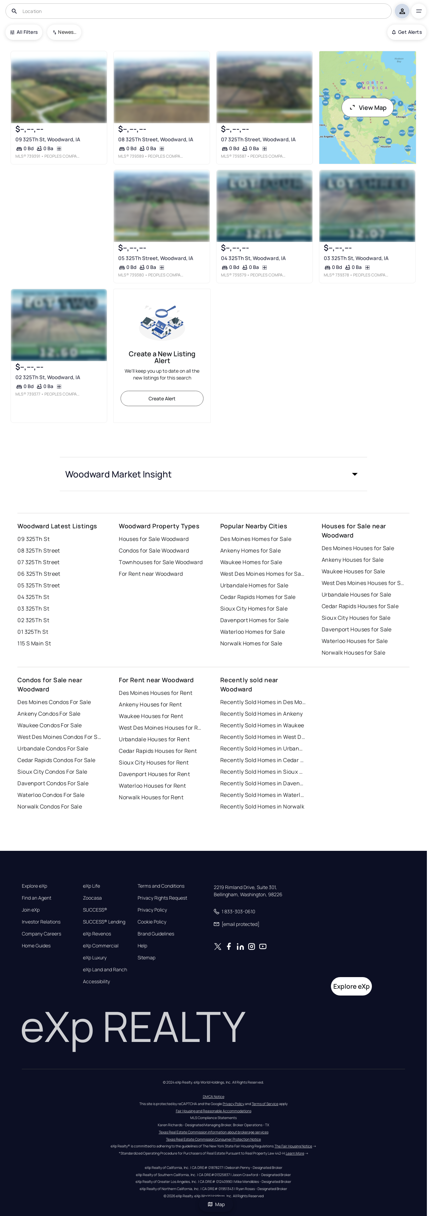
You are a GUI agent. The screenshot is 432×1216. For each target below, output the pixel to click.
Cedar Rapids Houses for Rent (158, 751)
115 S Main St (34, 643)
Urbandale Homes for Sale (254, 585)
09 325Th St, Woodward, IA (47, 139)
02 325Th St (33, 620)
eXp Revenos (97, 933)
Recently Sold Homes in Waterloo (263, 795)
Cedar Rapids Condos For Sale (56, 760)
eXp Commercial (101, 945)
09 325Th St (33, 539)
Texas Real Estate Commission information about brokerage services (213, 1132)
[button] (213, 474)
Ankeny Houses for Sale (353, 559)
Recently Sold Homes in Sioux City (263, 771)
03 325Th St (33, 608)
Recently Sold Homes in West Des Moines (263, 737)
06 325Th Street (38, 573)
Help (142, 945)
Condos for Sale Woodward (154, 550)
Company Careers (41, 933)
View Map (368, 107)
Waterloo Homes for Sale (252, 631)
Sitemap (146, 957)
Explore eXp (34, 886)
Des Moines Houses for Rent (155, 693)
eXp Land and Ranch (105, 969)
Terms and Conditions (161, 886)
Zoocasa (92, 898)
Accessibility (96, 981)
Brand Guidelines (156, 933)
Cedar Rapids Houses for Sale (360, 606)
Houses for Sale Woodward (154, 539)
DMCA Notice (213, 1096)
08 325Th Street (38, 550)
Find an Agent (36, 898)
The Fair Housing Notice (293, 1146)
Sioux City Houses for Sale (356, 617)
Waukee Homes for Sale (251, 562)
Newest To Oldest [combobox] (67, 32)
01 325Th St (32, 631)
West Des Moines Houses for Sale (364, 583)
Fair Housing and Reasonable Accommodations (213, 1110)
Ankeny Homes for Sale (250, 550)
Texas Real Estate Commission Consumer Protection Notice (213, 1139)
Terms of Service (265, 1103)
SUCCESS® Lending (104, 921)
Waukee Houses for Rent (151, 716)
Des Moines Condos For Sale (54, 702)
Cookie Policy (152, 921)
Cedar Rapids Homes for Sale (258, 597)
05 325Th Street (38, 585)
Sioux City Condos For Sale (52, 771)
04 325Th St (33, 597)
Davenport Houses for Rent (154, 774)
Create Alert (162, 398)
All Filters (24, 32)
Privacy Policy (152, 909)
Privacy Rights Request (162, 898)
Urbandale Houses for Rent (154, 739)
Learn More (295, 1153)
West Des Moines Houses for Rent (161, 727)
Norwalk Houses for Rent (151, 797)
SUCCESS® (95, 909)
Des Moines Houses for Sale (358, 548)
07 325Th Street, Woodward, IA (258, 139)
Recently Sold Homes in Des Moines (263, 702)
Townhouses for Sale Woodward (161, 562)
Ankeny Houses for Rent (150, 704)
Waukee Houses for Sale (353, 571)
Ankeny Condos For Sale (49, 713)
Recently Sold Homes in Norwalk (262, 806)
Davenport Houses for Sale (357, 629)
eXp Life (91, 886)
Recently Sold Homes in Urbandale (263, 748)
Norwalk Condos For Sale (49, 806)
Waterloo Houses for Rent (152, 785)
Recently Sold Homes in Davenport (263, 783)
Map (216, 1204)
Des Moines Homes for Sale (255, 539)
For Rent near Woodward (151, 573)
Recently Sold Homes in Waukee (262, 725)
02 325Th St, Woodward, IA (47, 377)
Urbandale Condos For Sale (52, 748)
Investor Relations (41, 921)
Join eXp (31, 909)
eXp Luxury (95, 957)
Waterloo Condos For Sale (51, 795)
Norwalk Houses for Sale (353, 652)
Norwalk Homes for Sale (251, 643)
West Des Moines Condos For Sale (60, 737)
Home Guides (36, 945)
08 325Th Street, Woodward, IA (155, 139)
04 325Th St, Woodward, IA (253, 258)
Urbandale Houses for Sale (356, 594)
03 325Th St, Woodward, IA (356, 258)
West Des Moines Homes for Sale (263, 573)
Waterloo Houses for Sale (355, 641)
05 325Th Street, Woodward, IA (155, 258)
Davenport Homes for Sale (254, 620)
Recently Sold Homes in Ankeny (261, 713)
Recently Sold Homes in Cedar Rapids (263, 760)
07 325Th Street (38, 562)
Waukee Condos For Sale (49, 725)
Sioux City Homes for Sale (254, 608)
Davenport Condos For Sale (52, 783)
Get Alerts (407, 32)
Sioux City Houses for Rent (154, 762)
